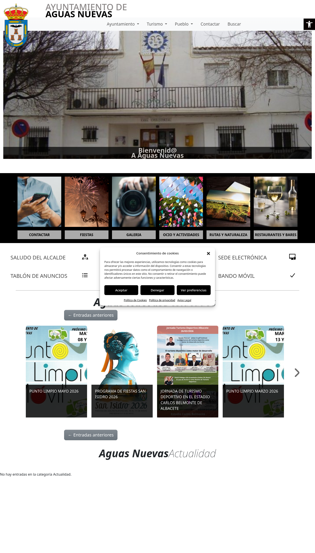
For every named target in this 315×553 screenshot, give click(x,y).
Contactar (210, 24)
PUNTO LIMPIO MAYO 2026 (54, 391)
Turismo (155, 24)
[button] (309, 24)
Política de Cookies (135, 300)
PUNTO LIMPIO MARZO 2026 (252, 391)
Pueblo (182, 24)
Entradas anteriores (91, 315)
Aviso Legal (184, 300)
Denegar (157, 290)
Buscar (234, 24)
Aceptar (121, 290)
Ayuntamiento (121, 24)
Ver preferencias (193, 290)
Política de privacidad (162, 300)
